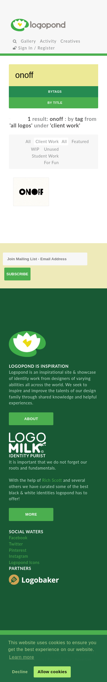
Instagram (18, 556)
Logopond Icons (24, 562)
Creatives (70, 41)
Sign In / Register (34, 48)
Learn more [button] (21, 657)
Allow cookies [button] (52, 671)
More (31, 514)
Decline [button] (20, 671)
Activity (48, 41)
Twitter (16, 544)
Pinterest (18, 550)
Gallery (28, 41)
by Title (54, 102)
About (31, 419)
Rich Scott (52, 480)
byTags (55, 91)
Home (53, 24)
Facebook (18, 537)
